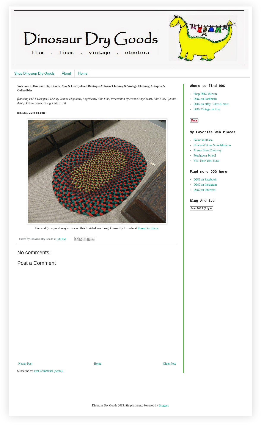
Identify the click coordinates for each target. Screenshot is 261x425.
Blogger (163, 405)
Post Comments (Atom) (48, 371)
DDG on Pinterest (204, 189)
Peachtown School (205, 155)
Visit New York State (206, 160)
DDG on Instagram (205, 184)
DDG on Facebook (205, 179)
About (66, 73)
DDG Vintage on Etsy (207, 109)
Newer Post (25, 363)
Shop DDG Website (206, 94)
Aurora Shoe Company (208, 150)
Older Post (169, 363)
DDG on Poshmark (205, 98)
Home (83, 73)
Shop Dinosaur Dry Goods (34, 73)
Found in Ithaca (148, 228)
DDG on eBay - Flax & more (211, 104)
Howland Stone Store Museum (212, 145)
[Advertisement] (67, 387)
